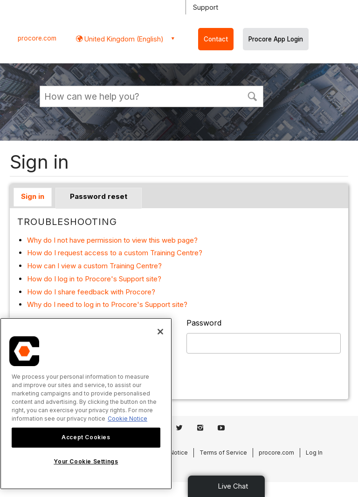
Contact (216, 39)
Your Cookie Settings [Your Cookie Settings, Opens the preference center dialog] (86, 461)
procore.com (37, 38)
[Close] (160, 331)
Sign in (32, 196)
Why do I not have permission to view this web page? (112, 240)
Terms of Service (223, 452)
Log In (314, 452)
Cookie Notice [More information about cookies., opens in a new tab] (127, 418)
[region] (86, 404)
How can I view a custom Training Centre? (94, 265)
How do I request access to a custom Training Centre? (114, 252)
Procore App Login (275, 39)
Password (203, 322)
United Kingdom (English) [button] (123, 39)
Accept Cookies (86, 437)
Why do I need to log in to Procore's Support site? (107, 304)
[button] (252, 95)
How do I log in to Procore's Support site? (94, 278)
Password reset (98, 196)
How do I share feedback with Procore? (91, 291)
